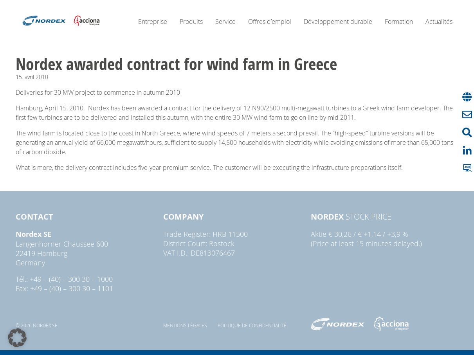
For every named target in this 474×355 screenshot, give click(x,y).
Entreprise (152, 21)
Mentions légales (185, 325)
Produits (191, 21)
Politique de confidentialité (252, 325)
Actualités (438, 21)
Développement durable (338, 21)
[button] (17, 338)
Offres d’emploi (269, 21)
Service (225, 21)
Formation (399, 21)
